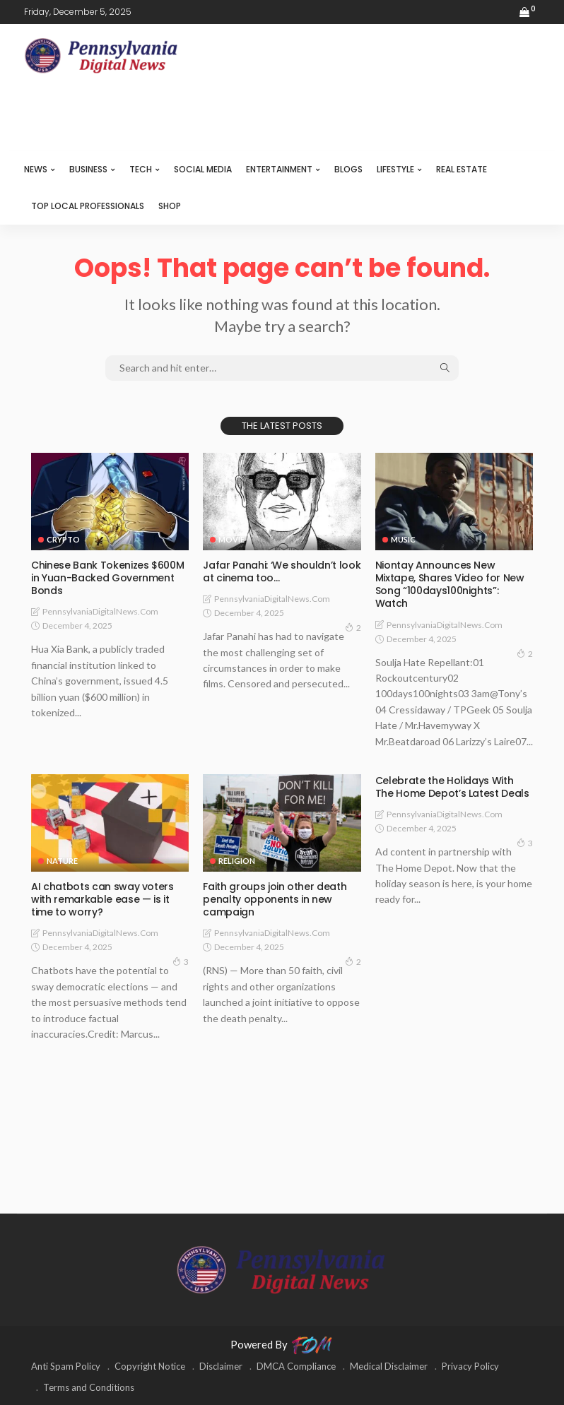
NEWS (35, 169)
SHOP (169, 206)
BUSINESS (88, 169)
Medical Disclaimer (389, 1366)
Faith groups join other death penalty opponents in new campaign (274, 899)
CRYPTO (63, 539)
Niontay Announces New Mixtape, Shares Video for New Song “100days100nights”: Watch (449, 584)
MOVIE (231, 539)
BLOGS (348, 169)
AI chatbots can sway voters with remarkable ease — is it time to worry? (102, 899)
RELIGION (236, 861)
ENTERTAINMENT (279, 169)
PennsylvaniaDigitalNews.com (100, 611)
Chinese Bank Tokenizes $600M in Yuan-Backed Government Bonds (107, 578)
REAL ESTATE (461, 169)
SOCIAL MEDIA (203, 169)
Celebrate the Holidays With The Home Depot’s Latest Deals (452, 786)
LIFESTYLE (395, 169)
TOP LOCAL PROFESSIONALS (87, 206)
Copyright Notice (149, 1366)
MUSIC (403, 539)
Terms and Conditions (88, 1387)
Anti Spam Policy (65, 1366)
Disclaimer (220, 1366)
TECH (140, 169)
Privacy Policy (470, 1366)
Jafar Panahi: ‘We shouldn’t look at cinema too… (281, 571)
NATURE (62, 861)
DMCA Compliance (296, 1366)
